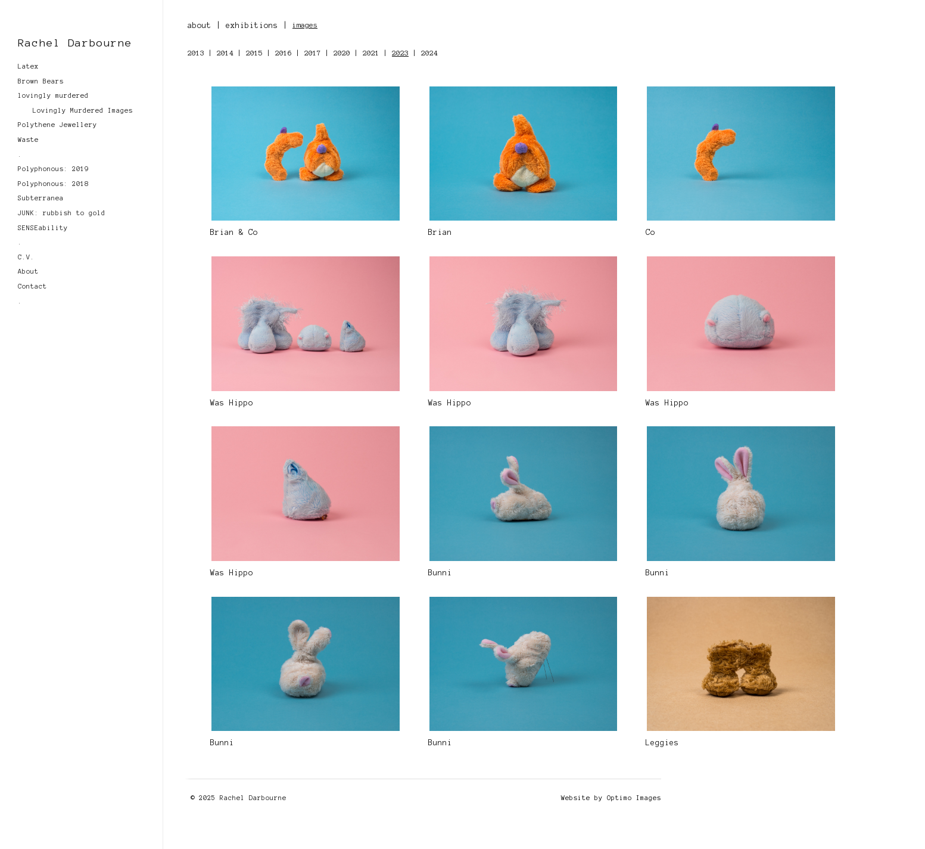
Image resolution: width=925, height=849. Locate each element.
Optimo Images (634, 797)
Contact (32, 286)
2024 (429, 53)
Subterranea (41, 198)
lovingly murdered (53, 95)
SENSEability (43, 227)
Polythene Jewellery (57, 124)
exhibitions (252, 25)
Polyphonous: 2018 (53, 183)
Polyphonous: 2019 (53, 168)
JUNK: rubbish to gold (61, 212)
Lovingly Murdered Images (83, 110)
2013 (196, 53)
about (199, 25)
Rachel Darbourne (75, 43)
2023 (400, 53)
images (304, 25)
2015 (254, 53)
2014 (225, 53)
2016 (283, 53)
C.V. (26, 257)
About (28, 271)
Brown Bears (41, 81)
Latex (28, 66)
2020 (342, 53)
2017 (312, 53)
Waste (28, 139)
